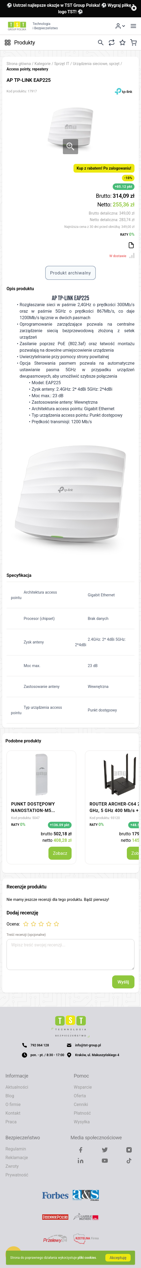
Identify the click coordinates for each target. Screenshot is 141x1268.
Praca (11, 1122)
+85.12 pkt (123, 186)
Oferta (80, 1096)
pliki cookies (87, 1257)
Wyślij (123, 982)
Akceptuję (118, 1257)
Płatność (82, 1113)
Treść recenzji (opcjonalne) (26, 935)
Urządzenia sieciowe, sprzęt (97, 63)
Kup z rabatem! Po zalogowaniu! (104, 168)
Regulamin (15, 1149)
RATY (127, 234)
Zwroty (12, 1166)
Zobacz (60, 853)
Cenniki (81, 1104)
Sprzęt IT (62, 63)
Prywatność (16, 1175)
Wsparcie (83, 1087)
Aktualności (16, 1087)
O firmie (13, 1104)
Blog (9, 1096)
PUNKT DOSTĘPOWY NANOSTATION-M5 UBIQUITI (33, 810)
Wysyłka (82, 1122)
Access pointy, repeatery (27, 69)
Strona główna (19, 63)
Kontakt (12, 1113)
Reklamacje (16, 1157)
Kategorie (43, 63)
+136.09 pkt (59, 825)
